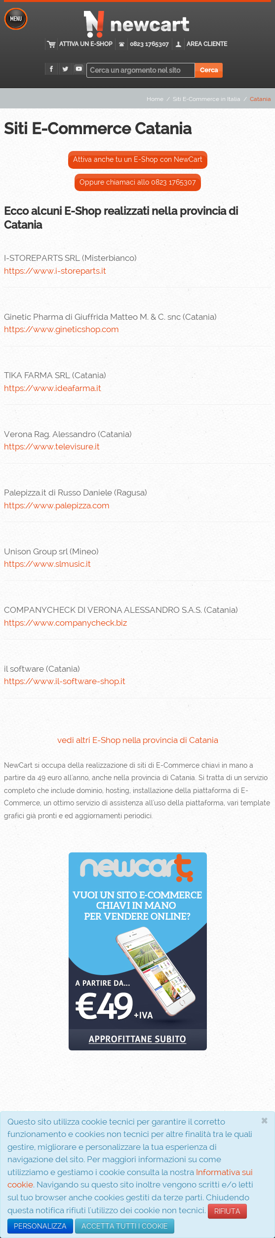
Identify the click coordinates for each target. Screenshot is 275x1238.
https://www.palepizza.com (57, 505)
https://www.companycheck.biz (65, 623)
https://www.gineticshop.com (61, 329)
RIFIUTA (227, 1211)
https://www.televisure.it (52, 446)
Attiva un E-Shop (86, 44)
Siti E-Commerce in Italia (206, 99)
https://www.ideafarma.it (52, 388)
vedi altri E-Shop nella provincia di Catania (137, 740)
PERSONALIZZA (40, 1226)
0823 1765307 (149, 44)
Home (155, 99)
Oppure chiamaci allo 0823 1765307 (137, 182)
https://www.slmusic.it (47, 564)
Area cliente (207, 44)
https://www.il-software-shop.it (64, 681)
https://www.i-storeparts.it (55, 271)
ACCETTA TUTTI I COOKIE (124, 1226)
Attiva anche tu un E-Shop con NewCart (137, 159)
